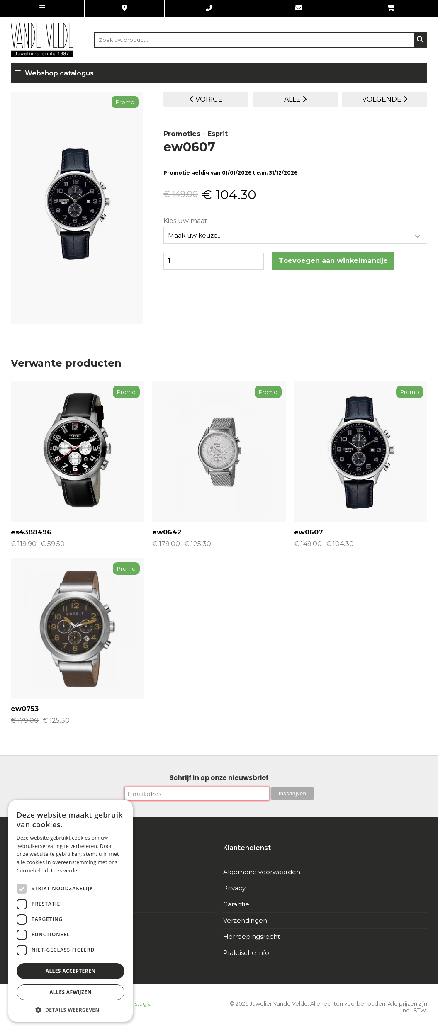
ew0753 (25, 709)
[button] (70, 1009)
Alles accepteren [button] (71, 970)
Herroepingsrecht (251, 936)
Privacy (234, 888)
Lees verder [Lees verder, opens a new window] (65, 870)
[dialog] (70, 911)
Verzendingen (245, 920)
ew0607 (308, 532)
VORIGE (206, 99)
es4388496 (31, 532)
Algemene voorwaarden (261, 872)
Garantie (236, 904)
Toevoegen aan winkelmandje (333, 260)
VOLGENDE (384, 99)
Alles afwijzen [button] (70, 992)
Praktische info (246, 953)
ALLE (295, 99)
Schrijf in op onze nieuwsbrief (219, 777)
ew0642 (166, 532)
